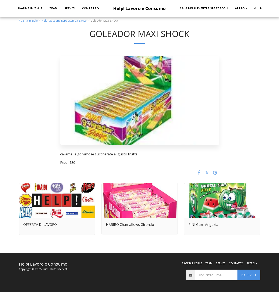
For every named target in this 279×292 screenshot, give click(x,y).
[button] (255, 8)
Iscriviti (248, 274)
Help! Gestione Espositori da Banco (64, 20)
